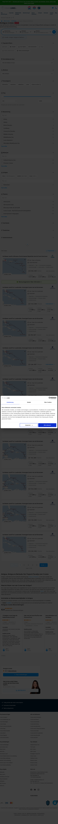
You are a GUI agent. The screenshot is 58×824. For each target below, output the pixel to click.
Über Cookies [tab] (48, 402)
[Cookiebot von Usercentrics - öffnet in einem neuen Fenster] (49, 398)
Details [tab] (29, 402)
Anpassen (28, 425)
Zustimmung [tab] (10, 402)
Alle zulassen (47, 425)
